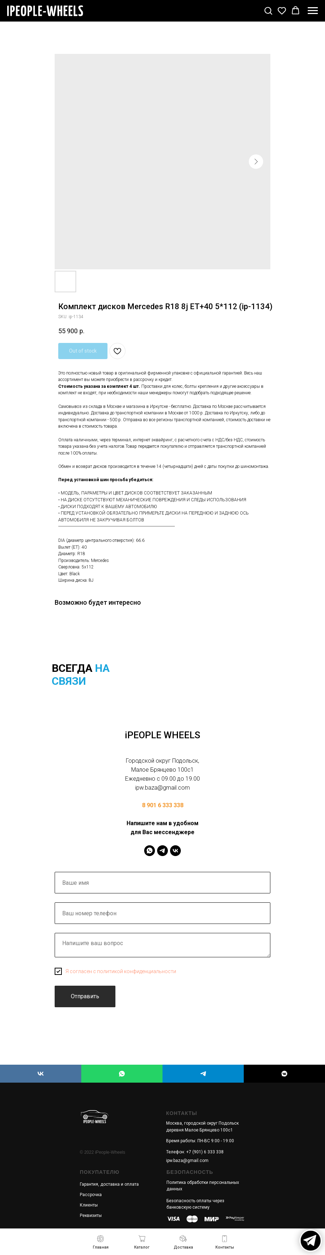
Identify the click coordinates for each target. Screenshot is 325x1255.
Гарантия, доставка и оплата (109, 1184)
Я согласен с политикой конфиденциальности (120, 971)
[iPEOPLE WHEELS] (40, 1074)
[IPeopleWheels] (149, 850)
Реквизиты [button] (91, 1215)
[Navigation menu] (313, 10)
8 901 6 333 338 (162, 805)
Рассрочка (91, 1194)
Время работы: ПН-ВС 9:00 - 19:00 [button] (200, 1140)
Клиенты (89, 1205)
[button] (268, 10)
